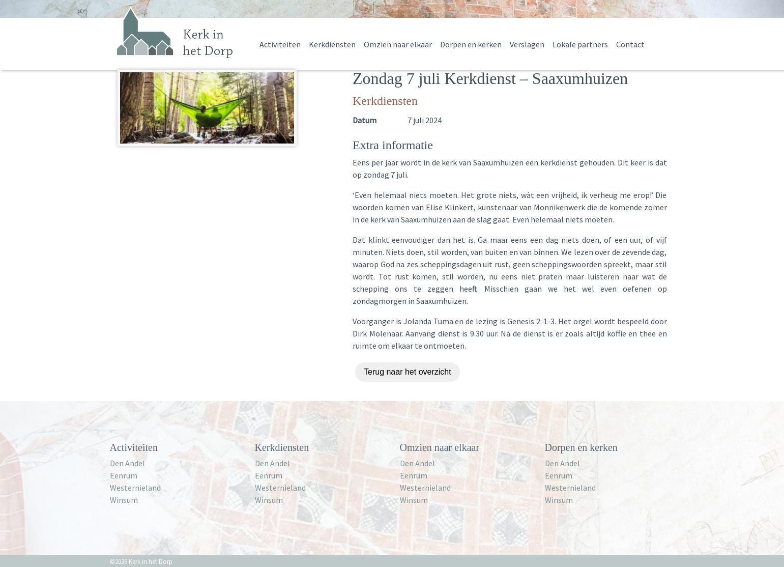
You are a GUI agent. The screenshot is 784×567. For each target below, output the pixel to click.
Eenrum (123, 475)
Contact (630, 44)
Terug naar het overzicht (407, 371)
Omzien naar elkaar (398, 44)
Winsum (124, 500)
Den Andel (127, 463)
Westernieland (135, 488)
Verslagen (527, 44)
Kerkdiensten (332, 44)
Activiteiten (280, 44)
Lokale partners (580, 44)
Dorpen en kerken (471, 44)
